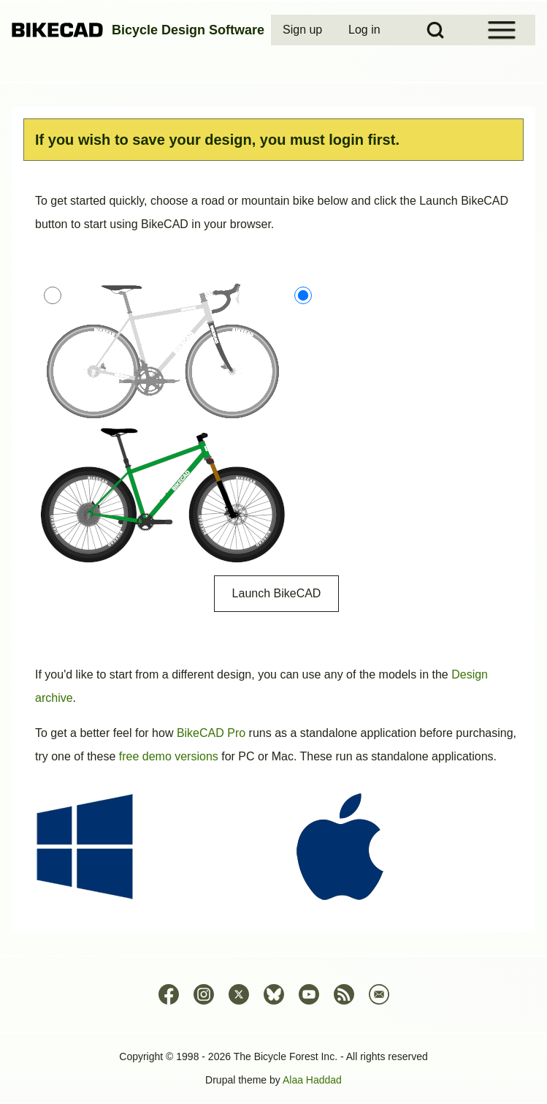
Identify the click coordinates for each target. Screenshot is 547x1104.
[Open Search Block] (435, 30)
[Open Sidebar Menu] (501, 30)
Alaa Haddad (312, 1080)
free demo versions (168, 756)
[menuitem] (304, 30)
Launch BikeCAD (276, 593)
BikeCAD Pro (211, 733)
